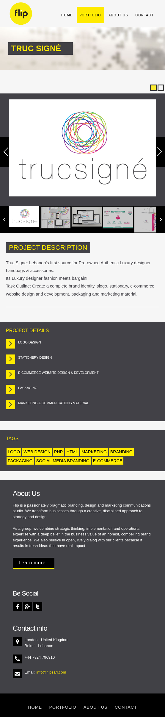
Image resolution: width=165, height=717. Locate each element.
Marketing (94, 451)
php (58, 451)
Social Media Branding (62, 460)
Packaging (27, 388)
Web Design (37, 451)
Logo (14, 451)
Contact (144, 15)
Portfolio (90, 15)
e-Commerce (107, 460)
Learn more (32, 562)
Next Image (158, 152)
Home (67, 15)
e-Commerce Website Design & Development (58, 372)
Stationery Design (35, 357)
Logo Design (29, 342)
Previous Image (7, 152)
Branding (121, 451)
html (72, 451)
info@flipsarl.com (51, 672)
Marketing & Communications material (53, 403)
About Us (118, 15)
